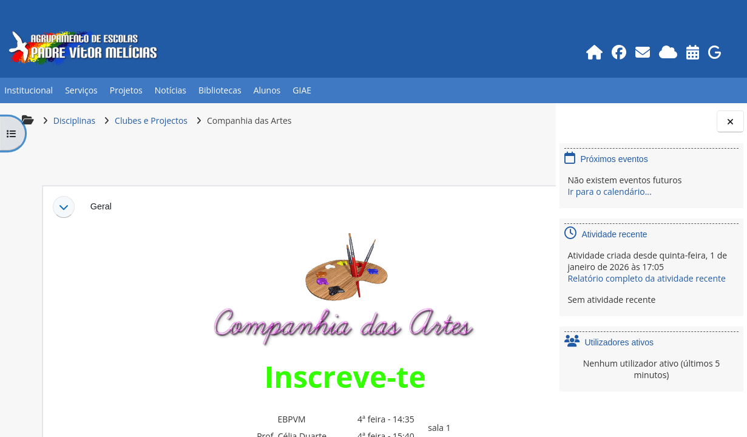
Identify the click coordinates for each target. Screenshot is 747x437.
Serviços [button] (81, 90)
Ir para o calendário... (609, 191)
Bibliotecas (220, 90)
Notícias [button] (170, 90)
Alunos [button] (267, 90)
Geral (99, 206)
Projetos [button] (126, 90)
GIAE (301, 90)
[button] (62, 207)
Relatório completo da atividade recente (646, 278)
